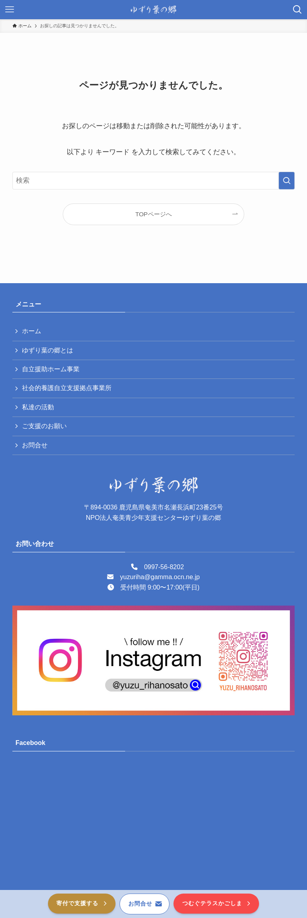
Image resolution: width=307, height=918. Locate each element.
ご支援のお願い (44, 426)
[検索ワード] (153, 180)
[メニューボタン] (9, 9)
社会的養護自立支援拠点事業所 (67, 388)
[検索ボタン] (297, 9)
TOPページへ (153, 214)
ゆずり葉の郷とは (47, 350)
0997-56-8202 (164, 567)
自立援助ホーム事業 (51, 369)
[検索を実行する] (287, 180)
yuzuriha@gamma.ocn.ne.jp (159, 577)
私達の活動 (38, 407)
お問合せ (35, 445)
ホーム (31, 331)
